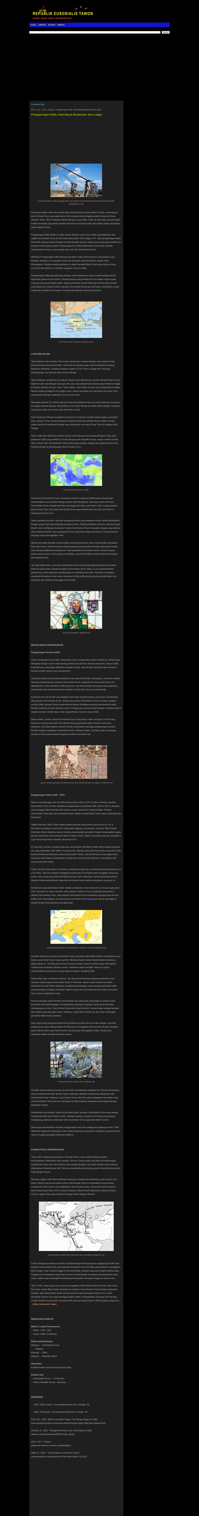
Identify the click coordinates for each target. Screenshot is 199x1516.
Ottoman (74, 1161)
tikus (75, 839)
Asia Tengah (103, 888)
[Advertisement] (99, 65)
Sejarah (51, 110)
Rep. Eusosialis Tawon (45, 1304)
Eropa (44, 110)
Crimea (72, 406)
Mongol (52, 387)
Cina (109, 825)
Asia (38, 110)
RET (33, 110)
